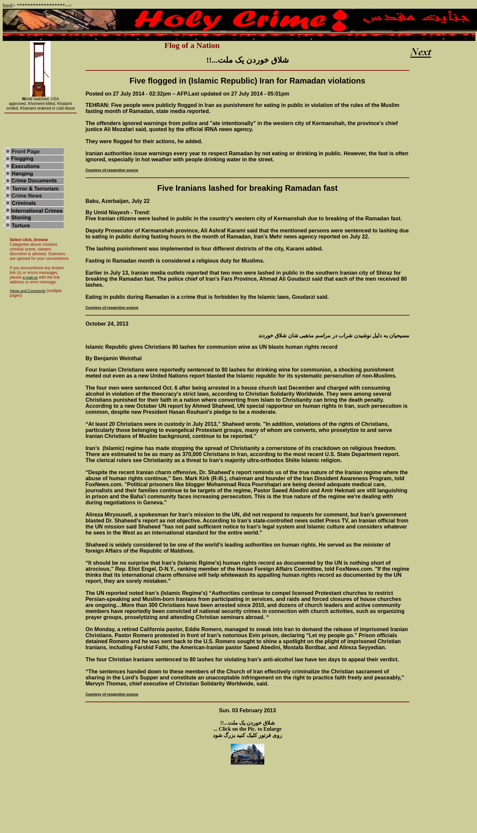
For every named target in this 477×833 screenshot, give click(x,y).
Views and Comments (28, 291)
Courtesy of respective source (111, 170)
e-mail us (30, 277)
